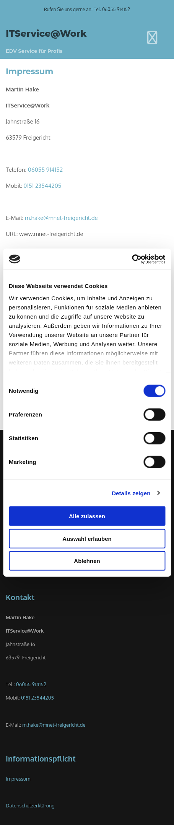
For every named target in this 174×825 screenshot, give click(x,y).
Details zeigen (131, 493)
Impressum (18, 779)
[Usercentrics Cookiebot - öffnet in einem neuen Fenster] (131, 259)
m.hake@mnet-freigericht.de (61, 217)
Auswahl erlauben (86, 538)
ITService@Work (46, 33)
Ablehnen (87, 561)
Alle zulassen (87, 516)
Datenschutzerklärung (30, 805)
